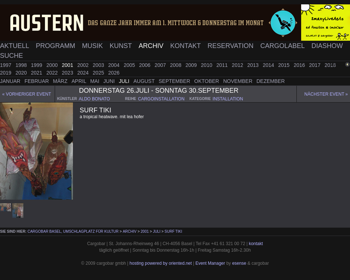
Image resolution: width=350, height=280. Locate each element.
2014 (269, 65)
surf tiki (173, 231)
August (144, 81)
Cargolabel (283, 45)
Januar (11, 81)
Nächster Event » (326, 94)
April (79, 81)
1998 (21, 65)
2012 (238, 65)
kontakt (256, 243)
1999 (37, 65)
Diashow (327, 45)
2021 (37, 73)
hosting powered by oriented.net (160, 263)
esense (239, 263)
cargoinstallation (161, 98)
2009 (192, 65)
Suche (11, 55)
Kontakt (186, 45)
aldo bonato (94, 98)
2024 (83, 73)
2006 (145, 65)
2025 (99, 73)
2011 (222, 65)
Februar (37, 81)
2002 (83, 65)
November (238, 81)
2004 (114, 65)
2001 (68, 65)
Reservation (231, 45)
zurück (338, 65)
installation (228, 98)
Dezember (271, 81)
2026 (114, 73)
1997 (6, 65)
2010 (207, 65)
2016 (299, 65)
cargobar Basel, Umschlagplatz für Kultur (72, 231)
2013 (253, 65)
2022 (52, 73)
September (175, 81)
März (61, 81)
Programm (56, 45)
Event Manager (210, 263)
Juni (110, 81)
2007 (161, 65)
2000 (52, 65)
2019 (6, 73)
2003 (99, 65)
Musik (93, 45)
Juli (125, 81)
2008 (176, 65)
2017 (315, 65)
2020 (21, 73)
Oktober (207, 81)
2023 (68, 73)
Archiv (152, 45)
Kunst (122, 45)
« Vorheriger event (26, 94)
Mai (95, 81)
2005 (130, 65)
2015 (284, 65)
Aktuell (15, 45)
